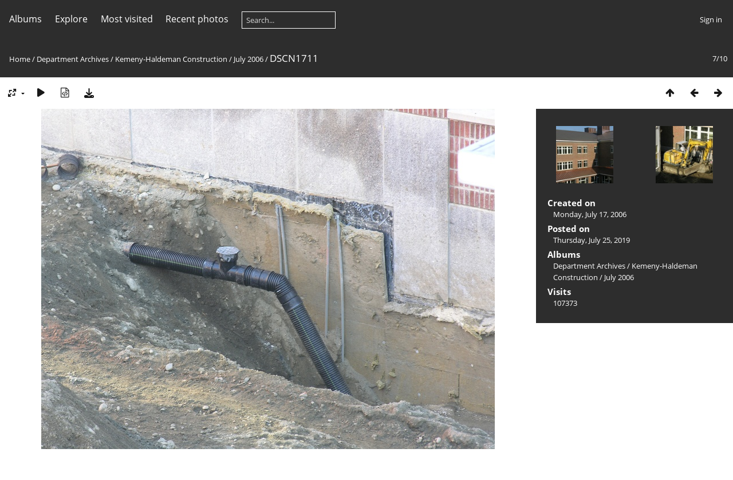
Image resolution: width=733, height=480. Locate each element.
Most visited (127, 19)
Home (19, 59)
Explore (71, 19)
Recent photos (196, 19)
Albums (25, 19)
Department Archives (73, 59)
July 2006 (248, 59)
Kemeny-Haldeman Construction (171, 59)
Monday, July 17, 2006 (589, 214)
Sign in (711, 19)
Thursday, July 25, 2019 (591, 240)
